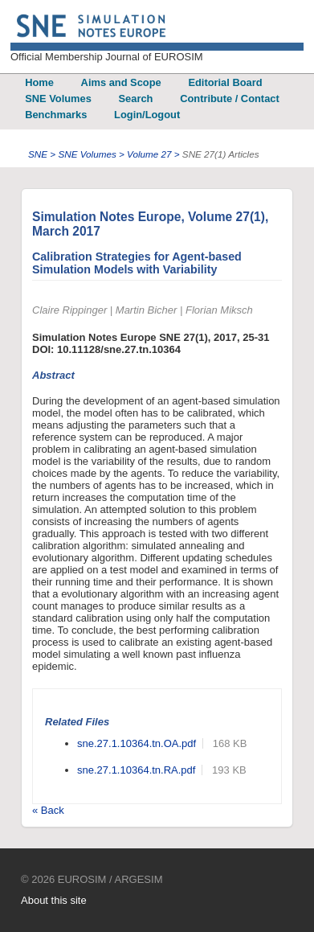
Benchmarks (56, 115)
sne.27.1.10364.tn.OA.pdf (136, 743)
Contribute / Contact (229, 98)
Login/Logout (147, 115)
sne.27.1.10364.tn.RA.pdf (136, 770)
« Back (48, 810)
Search (136, 98)
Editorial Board (225, 82)
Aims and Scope (121, 82)
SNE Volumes (58, 98)
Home (39, 82)
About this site (54, 900)
